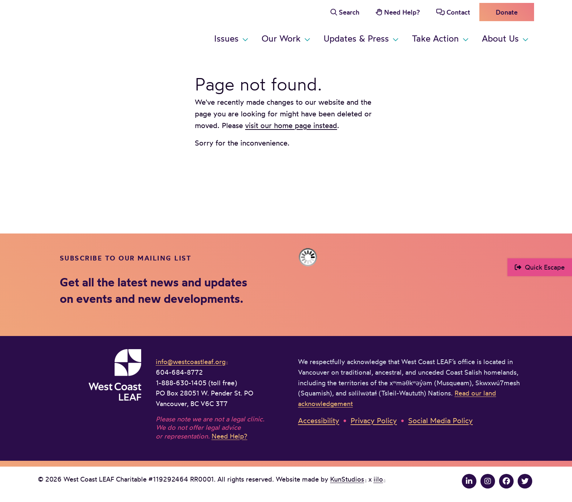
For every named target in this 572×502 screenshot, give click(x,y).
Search (349, 12)
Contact (458, 12)
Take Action (435, 38)
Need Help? (402, 12)
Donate (507, 12)
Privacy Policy (374, 420)
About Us (500, 38)
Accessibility (318, 420)
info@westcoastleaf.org (190, 362)
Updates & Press (356, 38)
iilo (378, 479)
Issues (226, 38)
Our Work (281, 38)
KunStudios (347, 479)
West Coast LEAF (92, 25)
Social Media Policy (440, 420)
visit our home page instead (291, 125)
